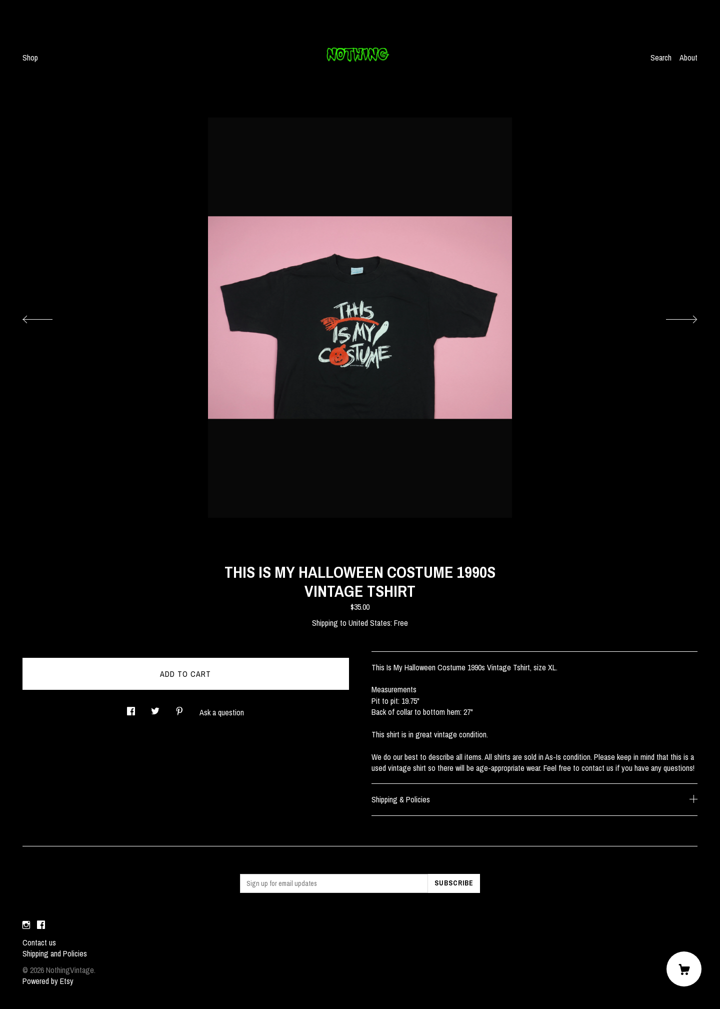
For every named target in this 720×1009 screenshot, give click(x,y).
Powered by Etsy (48, 980)
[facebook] (41, 925)
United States (369, 622)
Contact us (39, 942)
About (689, 57)
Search (661, 57)
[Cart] (684, 968)
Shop (30, 57)
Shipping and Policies (54, 953)
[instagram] (26, 925)
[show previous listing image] (47, 317)
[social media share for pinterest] (180, 708)
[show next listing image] (673, 317)
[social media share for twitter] (155, 708)
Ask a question (222, 712)
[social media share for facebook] (131, 708)
